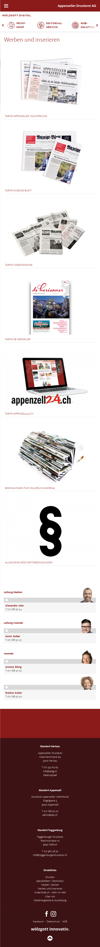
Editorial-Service (54, 25)
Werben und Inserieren (50, 888)
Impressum (38, 921)
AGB (65, 921)
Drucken (50, 877)
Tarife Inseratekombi (19, 265)
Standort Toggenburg (50, 830)
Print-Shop (21, 25)
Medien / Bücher (50, 885)
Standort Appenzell (50, 790)
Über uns (50, 896)
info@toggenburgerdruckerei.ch (50, 855)
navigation (6, 6)
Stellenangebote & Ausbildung (50, 900)
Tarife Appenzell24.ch (19, 413)
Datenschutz (53, 921)
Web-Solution (88, 25)
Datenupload (50, 775)
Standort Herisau (50, 746)
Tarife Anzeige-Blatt (18, 190)
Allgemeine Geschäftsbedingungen (29, 562)
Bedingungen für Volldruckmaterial (30, 488)
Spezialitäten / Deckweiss (50, 881)
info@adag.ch (50, 771)
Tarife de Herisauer (17, 339)
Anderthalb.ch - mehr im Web (50, 892)
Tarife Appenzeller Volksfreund (26, 116)
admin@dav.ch (50, 815)
